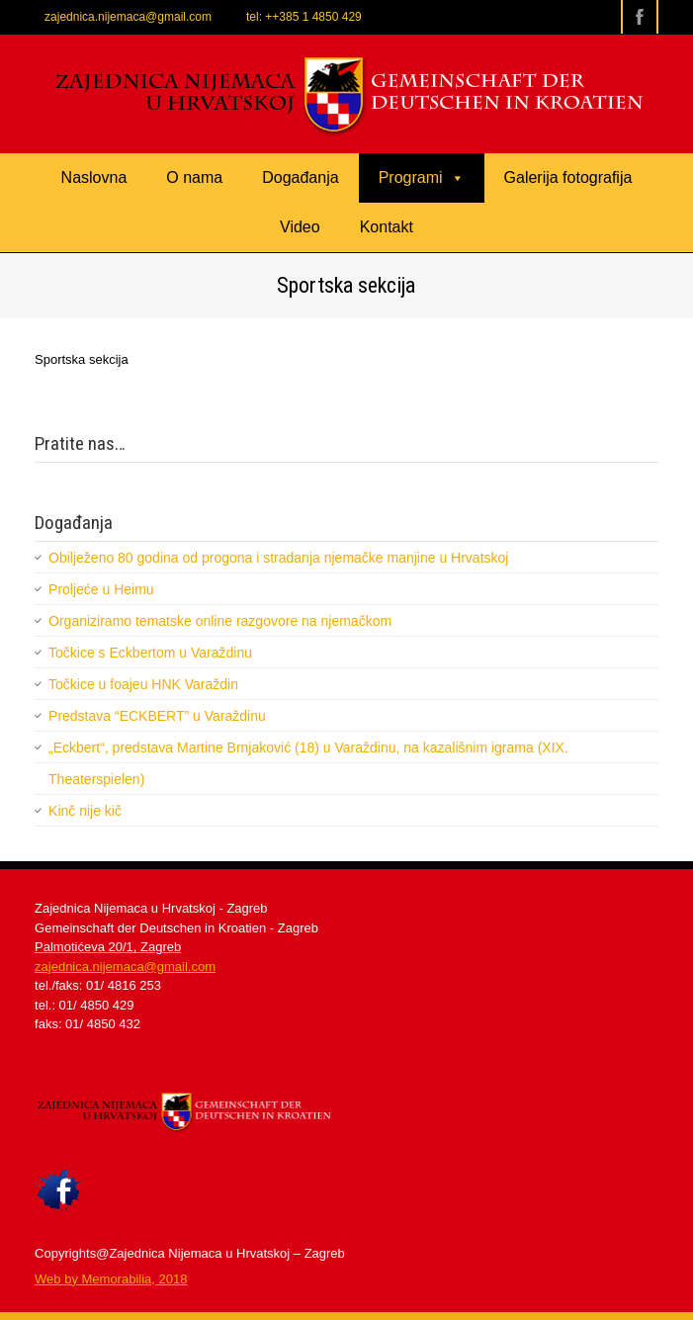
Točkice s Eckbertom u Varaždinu (150, 652)
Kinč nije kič (85, 811)
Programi (422, 177)
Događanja (300, 177)
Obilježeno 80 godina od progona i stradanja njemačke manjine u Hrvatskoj (278, 558)
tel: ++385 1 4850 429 (304, 17)
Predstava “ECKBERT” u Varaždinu (157, 716)
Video (300, 227)
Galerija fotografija (568, 177)
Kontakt (386, 227)
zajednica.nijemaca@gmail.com (128, 17)
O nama (194, 177)
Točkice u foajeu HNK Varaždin (143, 684)
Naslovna (94, 177)
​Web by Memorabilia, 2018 (111, 1279)
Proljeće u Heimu (101, 589)
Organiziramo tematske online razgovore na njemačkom (219, 621)
